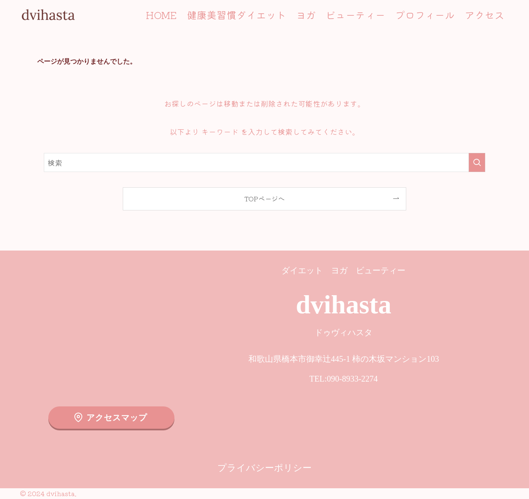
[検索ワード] (264, 162)
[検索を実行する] (477, 162)
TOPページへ (264, 198)
